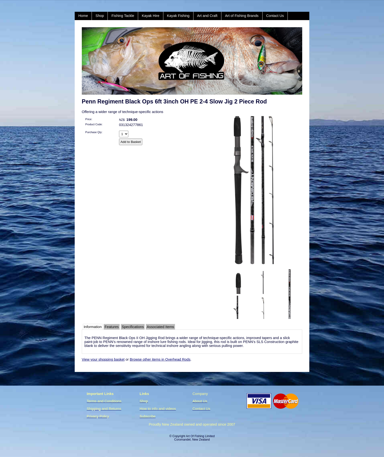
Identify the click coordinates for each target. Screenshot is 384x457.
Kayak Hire (150, 16)
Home (83, 16)
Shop (100, 16)
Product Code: (93, 124)
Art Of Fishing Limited (200, 436)
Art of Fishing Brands (242, 16)
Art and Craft (207, 16)
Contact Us (275, 16)
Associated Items (160, 327)
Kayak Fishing (178, 16)
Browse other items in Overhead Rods (160, 359)
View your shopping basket (103, 359)
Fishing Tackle (122, 16)
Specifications (133, 327)
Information (93, 327)
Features (112, 327)
